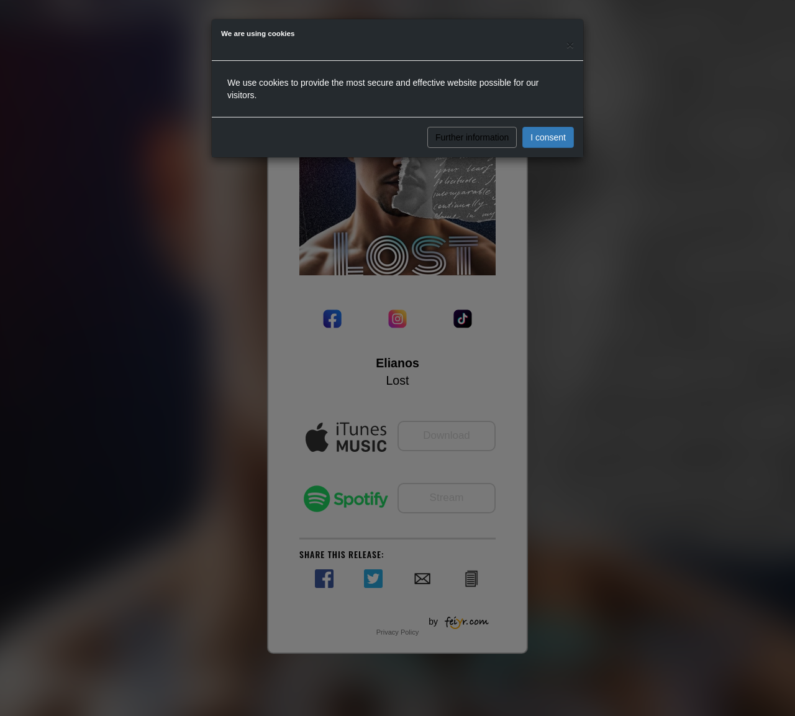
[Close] (570, 44)
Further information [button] (472, 137)
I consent (548, 137)
